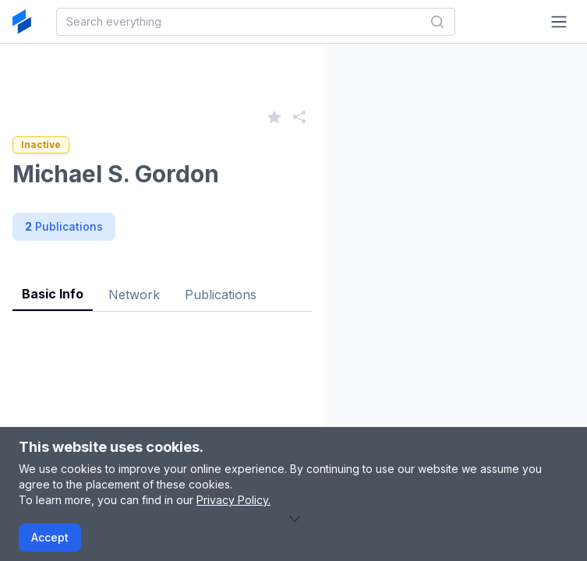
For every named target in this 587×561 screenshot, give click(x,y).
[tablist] (162, 282)
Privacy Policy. (233, 499)
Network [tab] (134, 294)
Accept (50, 537)
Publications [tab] (220, 294)
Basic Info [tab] (52, 294)
